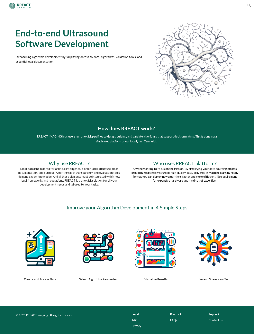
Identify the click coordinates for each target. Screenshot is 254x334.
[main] (78, 34)
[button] (249, 5)
